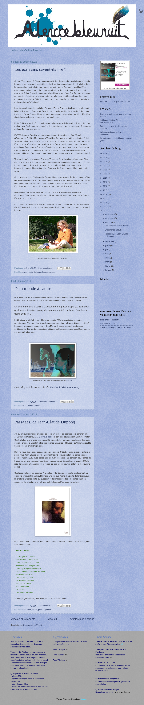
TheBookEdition (64, 387)
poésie (48, 610)
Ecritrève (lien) (45, 437)
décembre (109, 214)
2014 (105, 202)
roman (52, 272)
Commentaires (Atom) (32, 625)
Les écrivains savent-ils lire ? (40, 69)
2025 (105, 157)
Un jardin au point (107, 323)
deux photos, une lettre (110, 320)
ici (67, 649)
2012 (105, 211)
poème (41, 610)
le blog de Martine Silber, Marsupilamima (110, 121)
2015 (105, 198)
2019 (105, 182)
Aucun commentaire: (48, 402)
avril (107, 258)
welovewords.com (122, 692)
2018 (105, 186)
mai (107, 254)
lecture (45, 272)
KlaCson (69, 381)
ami (23, 610)
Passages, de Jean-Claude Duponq (44, 421)
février (108, 266)
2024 (105, 161)
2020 (105, 178)
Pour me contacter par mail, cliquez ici (116, 101)
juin (107, 249)
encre (34, 610)
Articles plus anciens (82, 619)
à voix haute (27, 272)
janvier (108, 270)
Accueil (52, 619)
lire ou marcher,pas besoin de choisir (115, 327)
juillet (107, 245)
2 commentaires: (46, 606)
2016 (105, 194)
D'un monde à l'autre (32, 288)
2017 (105, 190)
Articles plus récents (23, 619)
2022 (105, 170)
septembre (110, 241)
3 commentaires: (46, 268)
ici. (66, 598)
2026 (105, 153)
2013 (105, 207)
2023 (105, 166)
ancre (29, 610)
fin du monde (27, 406)
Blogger (84, 699)
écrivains (37, 272)
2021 (105, 174)
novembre (109, 218)
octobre (108, 222)
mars (107, 262)
